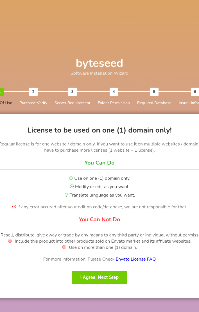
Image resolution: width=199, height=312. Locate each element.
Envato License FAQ (136, 259)
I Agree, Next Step (99, 277)
